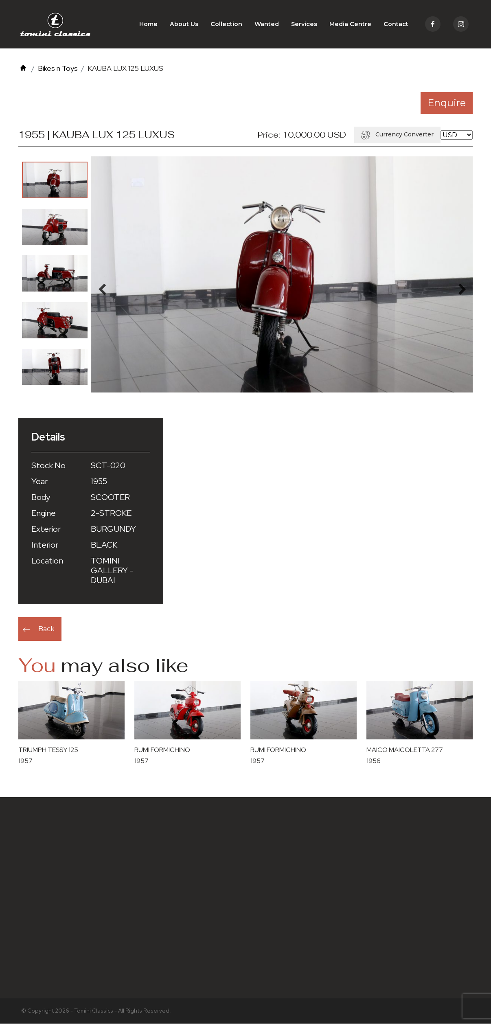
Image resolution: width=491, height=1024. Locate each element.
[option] (54, 180)
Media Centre (350, 24)
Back (46, 629)
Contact (396, 24)
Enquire (446, 103)
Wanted (266, 24)
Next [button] (462, 288)
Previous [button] (102, 288)
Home (148, 24)
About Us (184, 24)
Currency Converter (397, 134)
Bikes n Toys (58, 68)
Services (304, 24)
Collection (226, 24)
